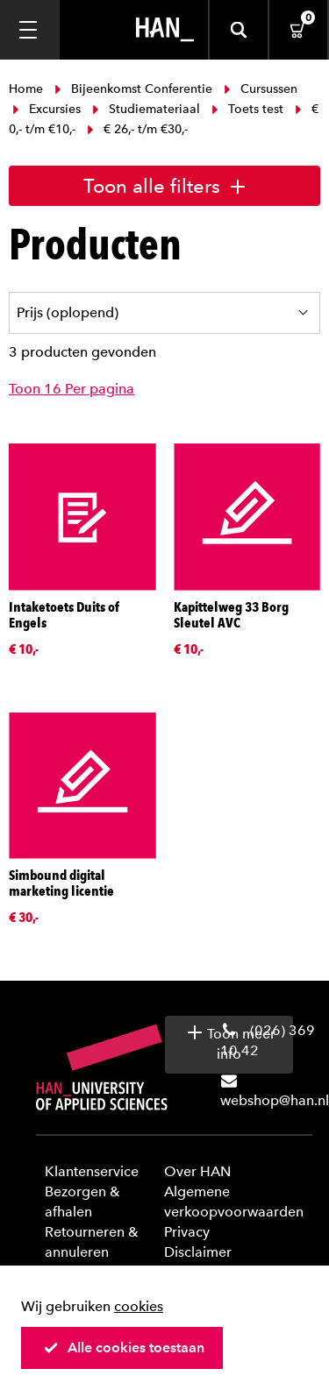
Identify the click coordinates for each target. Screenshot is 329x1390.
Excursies (46, 109)
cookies (138, 1306)
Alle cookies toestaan (123, 1347)
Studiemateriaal (146, 109)
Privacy (187, 1231)
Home (27, 89)
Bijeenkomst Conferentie (133, 89)
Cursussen (258, 89)
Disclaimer (198, 1252)
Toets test (247, 109)
